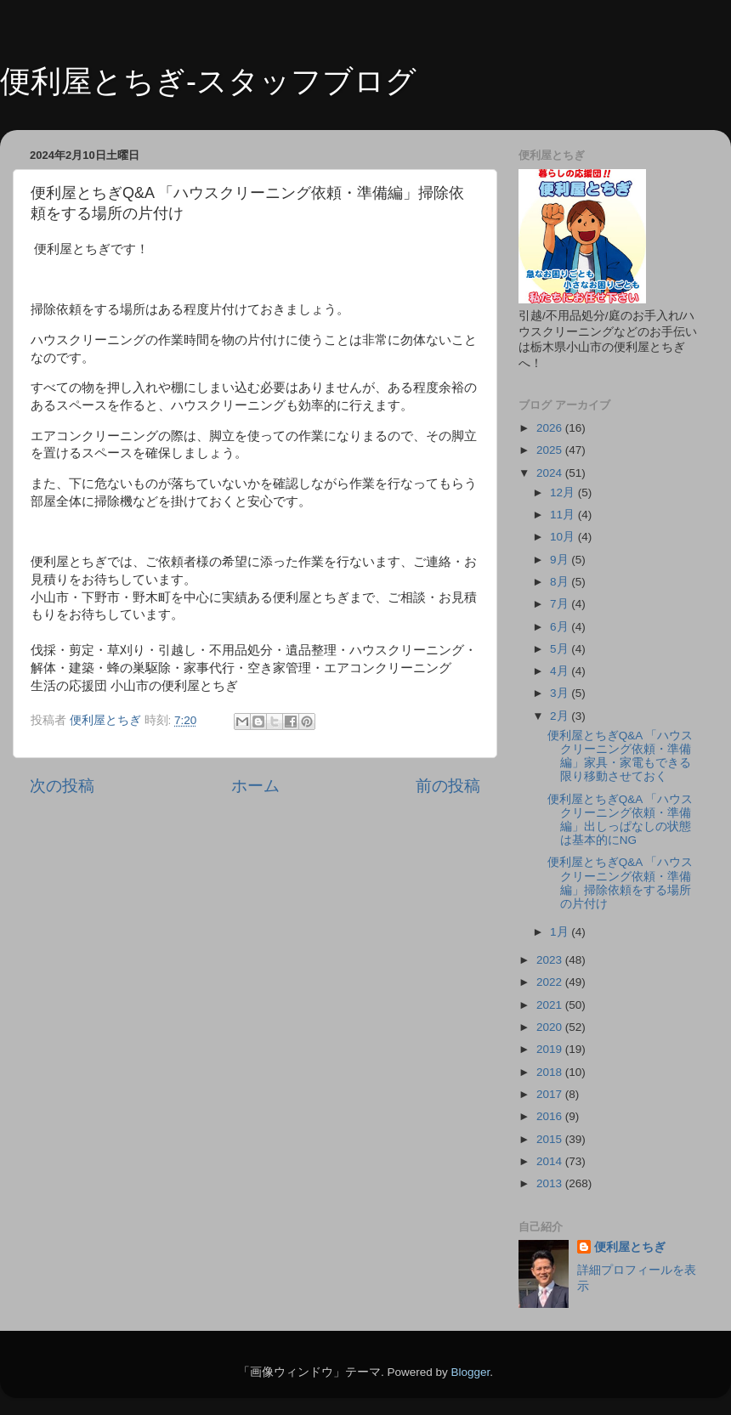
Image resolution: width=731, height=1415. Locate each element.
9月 (560, 559)
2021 (550, 1005)
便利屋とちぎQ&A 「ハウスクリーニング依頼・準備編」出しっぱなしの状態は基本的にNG (620, 820)
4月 (560, 671)
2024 (550, 473)
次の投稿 (62, 786)
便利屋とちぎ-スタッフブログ (208, 81)
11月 (564, 514)
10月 (564, 536)
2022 (550, 982)
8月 (560, 581)
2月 (560, 716)
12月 (564, 492)
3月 (560, 693)
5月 (560, 648)
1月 (560, 931)
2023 (550, 960)
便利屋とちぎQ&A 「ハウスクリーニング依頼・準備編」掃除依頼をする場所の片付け (620, 883)
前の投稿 (448, 786)
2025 (550, 450)
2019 (550, 1049)
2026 (550, 428)
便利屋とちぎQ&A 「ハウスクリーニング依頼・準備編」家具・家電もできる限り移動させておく (620, 756)
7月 (560, 603)
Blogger (470, 1372)
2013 (550, 1183)
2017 (550, 1094)
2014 (550, 1161)
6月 (560, 626)
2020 (550, 1027)
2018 (550, 1072)
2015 (550, 1139)
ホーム (255, 786)
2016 (550, 1116)
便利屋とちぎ (630, 1247)
